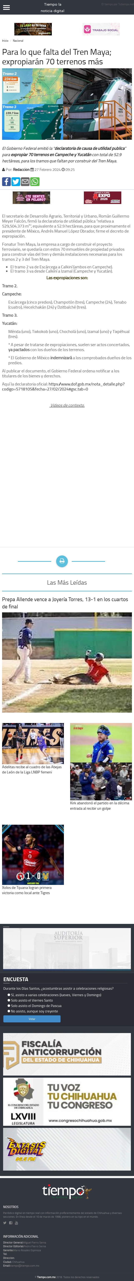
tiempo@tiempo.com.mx (21, 1265)
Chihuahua (14, 1262)
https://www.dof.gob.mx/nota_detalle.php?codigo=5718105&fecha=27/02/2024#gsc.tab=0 (63, 386)
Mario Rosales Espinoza (22, 1250)
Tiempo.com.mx (46, 1277)
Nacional (18, 41)
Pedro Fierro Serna (24, 1246)
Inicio (5, 41)
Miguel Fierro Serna (24, 1242)
